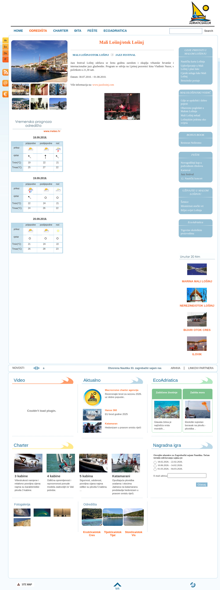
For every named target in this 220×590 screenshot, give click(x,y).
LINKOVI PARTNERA (201, 368)
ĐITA (77, 30)
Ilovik (197, 354)
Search (208, 30)
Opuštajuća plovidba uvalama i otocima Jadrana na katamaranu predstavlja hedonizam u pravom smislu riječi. (125, 487)
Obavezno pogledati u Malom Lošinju (192, 109)
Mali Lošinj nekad (190, 115)
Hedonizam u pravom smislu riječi (123, 427)
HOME (18, 30)
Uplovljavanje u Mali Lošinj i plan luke (192, 67)
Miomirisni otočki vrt (192, 206)
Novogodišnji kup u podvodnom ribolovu (192, 164)
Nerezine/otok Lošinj (197, 305)
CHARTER (60, 30)
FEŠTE (92, 30)
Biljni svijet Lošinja (191, 210)
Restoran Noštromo (191, 142)
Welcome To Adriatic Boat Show (200, 12)
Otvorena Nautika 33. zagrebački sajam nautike (154, 368)
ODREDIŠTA (38, 30)
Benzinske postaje (190, 80)
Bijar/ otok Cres (197, 330)
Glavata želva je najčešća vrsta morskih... (162, 425)
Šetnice (185, 201)
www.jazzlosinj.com (103, 84)
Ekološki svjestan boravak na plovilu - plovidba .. (195, 425)
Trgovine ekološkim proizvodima (191, 232)
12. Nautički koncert (191, 178)
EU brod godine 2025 (116, 414)
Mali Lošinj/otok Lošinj (91, 55)
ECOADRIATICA (115, 30)
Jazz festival (187, 174)
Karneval (186, 170)
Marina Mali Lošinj (197, 281)
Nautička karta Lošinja (193, 61)
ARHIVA (175, 368)
